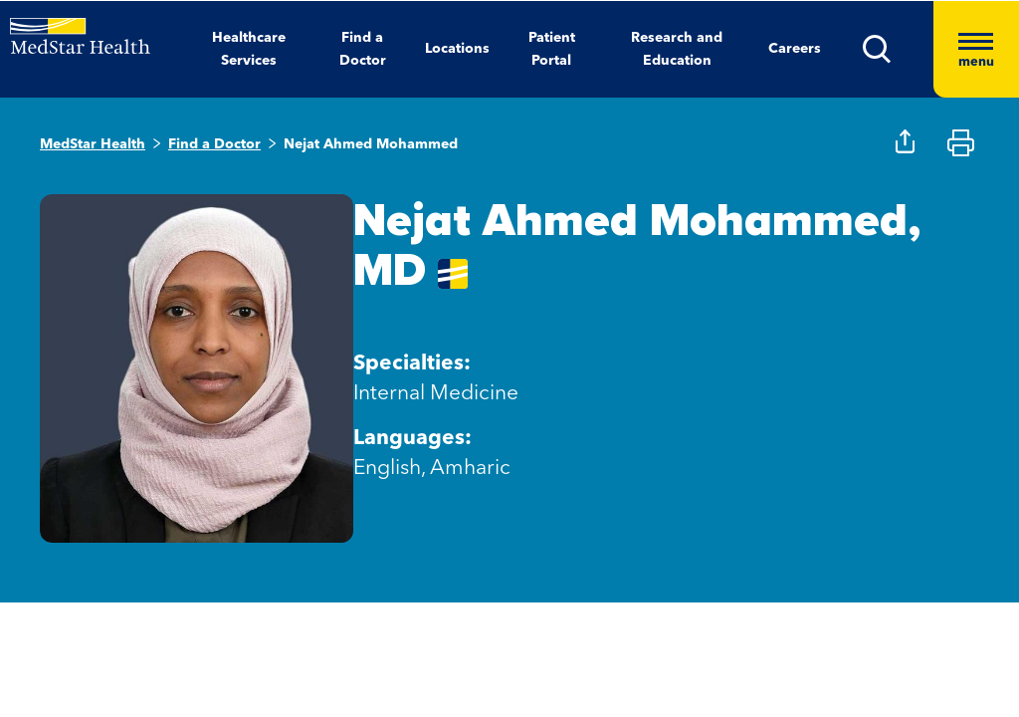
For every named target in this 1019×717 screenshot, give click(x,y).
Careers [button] (794, 49)
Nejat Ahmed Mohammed (371, 144)
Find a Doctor (214, 144)
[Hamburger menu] (976, 49)
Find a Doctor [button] (362, 49)
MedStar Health (92, 144)
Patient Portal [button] (551, 49)
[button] (898, 49)
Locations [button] (457, 49)
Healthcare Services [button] (249, 49)
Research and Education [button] (676, 49)
